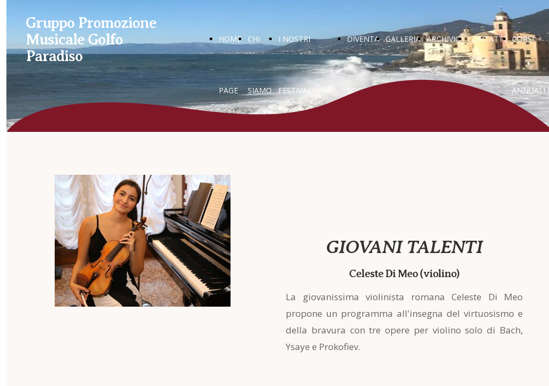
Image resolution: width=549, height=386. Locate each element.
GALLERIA (402, 39)
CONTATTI (487, 39)
